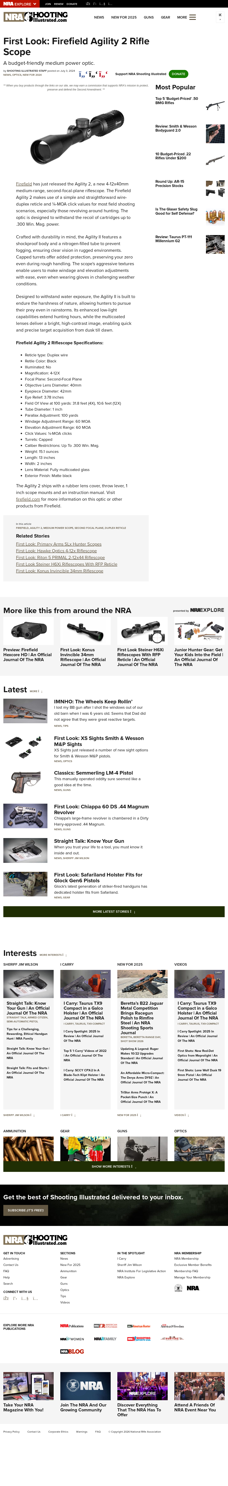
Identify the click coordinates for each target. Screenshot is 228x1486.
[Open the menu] (192, 17)
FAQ (6, 1271)
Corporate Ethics (58, 1432)
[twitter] (93, 72)
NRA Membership (186, 1258)
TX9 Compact (96, 1024)
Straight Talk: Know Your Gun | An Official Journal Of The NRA (28, 1008)
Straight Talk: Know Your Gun (89, 841)
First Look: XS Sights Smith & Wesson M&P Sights (99, 741)
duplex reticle (115, 528)
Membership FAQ (186, 1271)
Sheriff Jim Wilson (76, 858)
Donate (72, 4)
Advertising (11, 1258)
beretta (126, 1037)
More (33, 691)
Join (48, 4)
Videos (180, 964)
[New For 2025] (139, 1115)
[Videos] (187, 1115)
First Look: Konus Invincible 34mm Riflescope (59, 570)
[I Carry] (73, 1115)
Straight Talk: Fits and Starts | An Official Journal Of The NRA (28, 1073)
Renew (58, 4)
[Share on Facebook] (83, 72)
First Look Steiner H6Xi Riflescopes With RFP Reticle (66, 564)
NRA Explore (126, 1277)
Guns (149, 17)
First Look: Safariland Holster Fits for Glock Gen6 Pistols (98, 878)
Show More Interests (138, 1166)
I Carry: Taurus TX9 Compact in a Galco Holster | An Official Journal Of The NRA (84, 1010)
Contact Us (10, 1265)
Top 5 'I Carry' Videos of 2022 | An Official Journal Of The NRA (85, 1056)
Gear (165, 17)
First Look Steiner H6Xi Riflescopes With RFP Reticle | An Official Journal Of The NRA (140, 657)
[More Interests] (64, 955)
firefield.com (28, 499)
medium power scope (58, 528)
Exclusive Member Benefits (193, 1265)
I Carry (67, 964)
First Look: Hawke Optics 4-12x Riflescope (56, 550)
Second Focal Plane (89, 528)
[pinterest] (103, 72)
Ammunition (14, 1131)
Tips (65, 726)
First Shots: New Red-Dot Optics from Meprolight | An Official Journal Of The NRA (198, 1056)
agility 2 (36, 528)
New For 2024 (32, 75)
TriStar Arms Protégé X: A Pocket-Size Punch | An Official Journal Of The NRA (141, 1097)
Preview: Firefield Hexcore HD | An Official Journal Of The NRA (27, 654)
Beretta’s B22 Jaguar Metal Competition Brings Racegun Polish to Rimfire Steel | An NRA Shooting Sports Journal (142, 1018)
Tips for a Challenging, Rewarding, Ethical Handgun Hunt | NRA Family (27, 1034)
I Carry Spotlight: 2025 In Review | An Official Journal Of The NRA (84, 1036)
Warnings (82, 1432)
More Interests (51, 955)
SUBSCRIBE (26, 1210)
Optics (16, 75)
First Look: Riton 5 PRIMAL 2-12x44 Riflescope (60, 557)
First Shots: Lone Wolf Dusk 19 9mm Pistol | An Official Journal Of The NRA (199, 1075)
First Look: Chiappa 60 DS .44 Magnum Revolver (101, 809)
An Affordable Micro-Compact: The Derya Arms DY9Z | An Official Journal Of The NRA (142, 1078)
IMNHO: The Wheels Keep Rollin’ (93, 702)
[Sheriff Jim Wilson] (32, 1115)
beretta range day (146, 1037)
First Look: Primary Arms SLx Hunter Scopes (59, 544)
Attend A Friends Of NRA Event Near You (195, 1407)
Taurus (80, 1024)
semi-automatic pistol (22, 1021)
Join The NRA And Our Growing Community (83, 1407)
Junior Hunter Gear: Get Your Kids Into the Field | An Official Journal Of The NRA (198, 657)
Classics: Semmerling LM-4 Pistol (93, 773)
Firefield (24, 184)
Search (8, 1283)
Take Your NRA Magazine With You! (23, 1407)
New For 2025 (124, 17)
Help (6, 1277)
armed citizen (37, 1017)
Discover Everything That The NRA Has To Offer (139, 1410)
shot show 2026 (132, 1041)
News (99, 17)
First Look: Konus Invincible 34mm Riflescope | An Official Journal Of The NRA (83, 657)
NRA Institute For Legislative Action (141, 1271)
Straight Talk (16, 1017)
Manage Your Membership (192, 1277)
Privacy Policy (11, 1432)
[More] (40, 691)
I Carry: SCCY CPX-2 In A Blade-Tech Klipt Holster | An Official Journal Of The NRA (84, 1075)
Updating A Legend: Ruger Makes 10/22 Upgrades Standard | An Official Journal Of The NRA (142, 1056)
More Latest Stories (132, 911)
